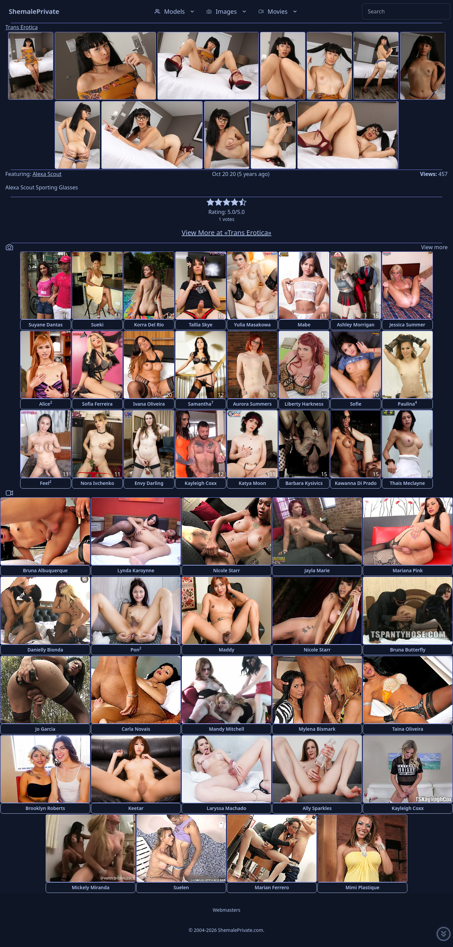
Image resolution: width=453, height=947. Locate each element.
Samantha (200, 403)
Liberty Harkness (304, 404)
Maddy (226, 649)
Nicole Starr (226, 570)
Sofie (355, 404)
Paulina (407, 403)
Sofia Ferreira (97, 404)
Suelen (181, 887)
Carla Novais (135, 729)
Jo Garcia (45, 729)
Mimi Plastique (362, 887)
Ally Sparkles (317, 808)
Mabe (304, 324)
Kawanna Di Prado (356, 483)
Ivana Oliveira (149, 404)
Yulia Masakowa (252, 324)
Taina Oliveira (407, 729)
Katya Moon (252, 483)
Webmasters (226, 910)
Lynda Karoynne (135, 570)
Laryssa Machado (226, 808)
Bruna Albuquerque (45, 570)
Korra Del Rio (149, 324)
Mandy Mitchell (226, 729)
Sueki (97, 324)
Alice (45, 403)
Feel (45, 482)
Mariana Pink (408, 570)
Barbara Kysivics (303, 483)
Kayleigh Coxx (200, 483)
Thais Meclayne (407, 483)
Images (227, 11)
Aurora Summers (252, 404)
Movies (278, 11)
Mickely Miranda (91, 887)
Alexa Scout (47, 174)
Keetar (135, 808)
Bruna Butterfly (407, 649)
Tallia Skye (201, 324)
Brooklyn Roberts (45, 808)
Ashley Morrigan (355, 324)
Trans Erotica (21, 27)
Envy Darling (149, 483)
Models (175, 11)
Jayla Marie (317, 570)
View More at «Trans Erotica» (226, 232)
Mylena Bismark (317, 729)
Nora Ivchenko (97, 483)
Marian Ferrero (272, 887)
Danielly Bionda (45, 649)
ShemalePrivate (34, 11)
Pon (136, 649)
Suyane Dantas (45, 324)
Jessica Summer (407, 324)
